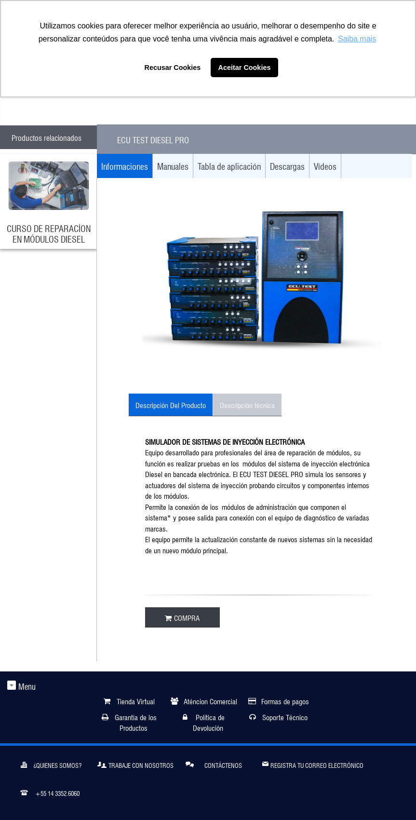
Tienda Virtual (136, 700)
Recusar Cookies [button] (173, 67)
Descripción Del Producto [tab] (170, 404)
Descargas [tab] (287, 165)
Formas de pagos (285, 700)
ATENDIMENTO (56, 107)
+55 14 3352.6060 (50, 791)
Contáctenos (214, 763)
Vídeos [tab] (325, 165)
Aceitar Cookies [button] (244, 67)
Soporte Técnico (285, 716)
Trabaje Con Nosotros (135, 764)
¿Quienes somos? (51, 764)
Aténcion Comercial (210, 700)
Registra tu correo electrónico (312, 763)
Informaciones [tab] (124, 165)
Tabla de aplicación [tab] (229, 165)
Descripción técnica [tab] (247, 404)
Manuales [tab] (172, 165)
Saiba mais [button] (357, 39)
